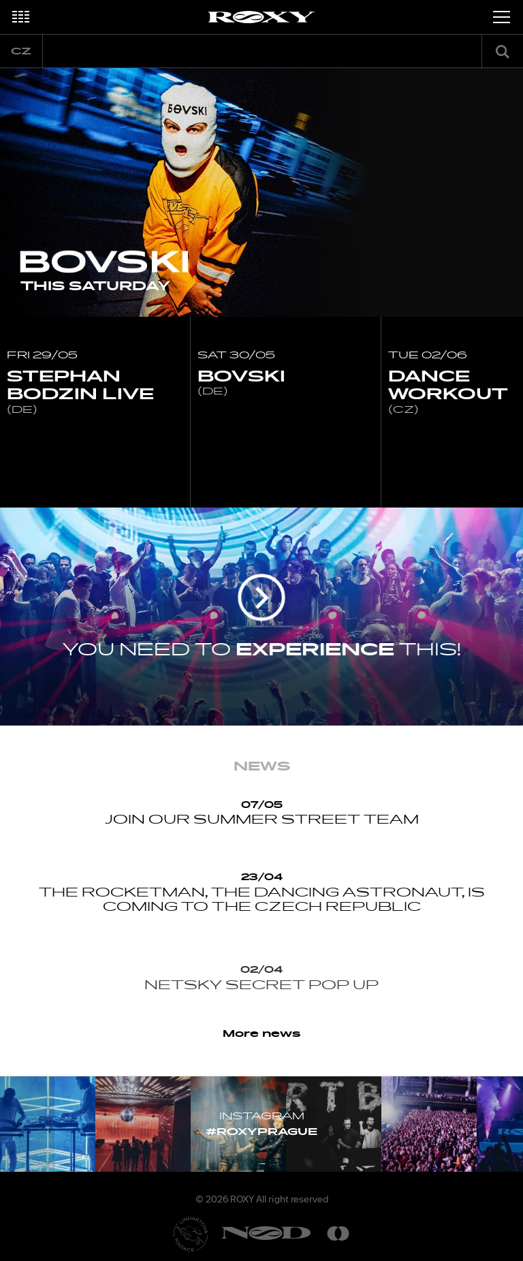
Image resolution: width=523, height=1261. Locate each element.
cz (21, 51)
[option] (261, 192)
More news (262, 1033)
